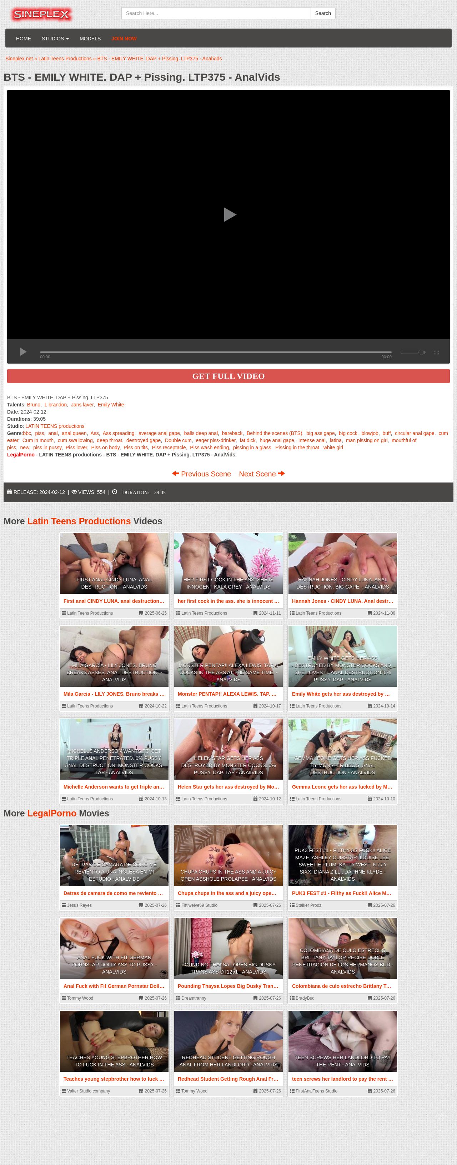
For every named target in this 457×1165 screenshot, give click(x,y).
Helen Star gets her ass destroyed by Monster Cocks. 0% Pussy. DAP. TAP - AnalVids (228, 765)
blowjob (369, 433)
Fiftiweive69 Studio (196, 905)
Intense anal (312, 440)
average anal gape (159, 433)
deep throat (109, 440)
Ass (95, 433)
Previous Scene (202, 474)
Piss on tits (136, 447)
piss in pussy (47, 447)
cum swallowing (75, 440)
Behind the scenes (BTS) (274, 433)
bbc (27, 433)
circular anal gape (415, 433)
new (24, 447)
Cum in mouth (38, 440)
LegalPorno (52, 813)
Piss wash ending (209, 447)
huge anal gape (277, 440)
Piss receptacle (169, 447)
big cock (348, 433)
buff (387, 433)
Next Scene (262, 474)
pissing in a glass (252, 447)
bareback (232, 433)
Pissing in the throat (297, 447)
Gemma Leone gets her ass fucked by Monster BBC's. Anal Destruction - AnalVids (342, 765)
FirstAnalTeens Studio (313, 1091)
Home (23, 38)
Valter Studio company (86, 1091)
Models (90, 38)
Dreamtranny (191, 998)
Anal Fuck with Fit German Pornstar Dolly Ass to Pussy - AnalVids (114, 965)
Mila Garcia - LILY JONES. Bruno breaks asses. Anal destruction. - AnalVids (114, 672)
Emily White (111, 405)
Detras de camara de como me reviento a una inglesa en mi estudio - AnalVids (114, 872)
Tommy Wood (77, 998)
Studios (55, 38)
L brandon (56, 405)
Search (323, 13)
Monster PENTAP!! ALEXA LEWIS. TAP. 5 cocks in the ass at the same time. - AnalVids (228, 672)
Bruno (33, 405)
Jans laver (82, 405)
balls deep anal (201, 433)
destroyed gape (143, 440)
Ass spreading (119, 433)
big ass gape (320, 433)
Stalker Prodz (305, 905)
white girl (333, 447)
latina (336, 440)
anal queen (74, 433)
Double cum (178, 440)
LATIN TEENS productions (54, 426)
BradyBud (302, 998)
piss (39, 433)
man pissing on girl (367, 440)
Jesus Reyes (77, 905)
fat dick (247, 440)
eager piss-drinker (215, 440)
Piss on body (105, 447)
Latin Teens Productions (79, 521)
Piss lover (76, 447)
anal (52, 433)
